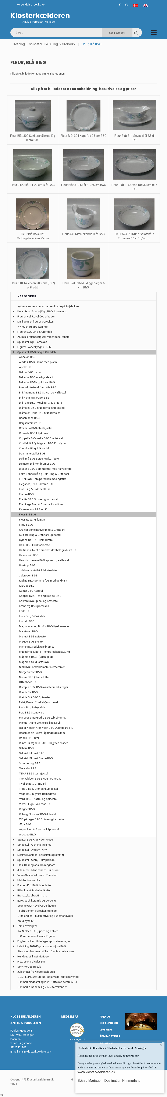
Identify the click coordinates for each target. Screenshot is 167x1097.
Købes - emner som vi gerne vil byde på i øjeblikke (48, 306)
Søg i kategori (117, 32)
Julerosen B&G (28, 575)
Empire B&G (26, 494)
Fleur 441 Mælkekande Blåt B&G (83, 234)
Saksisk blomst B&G (31, 753)
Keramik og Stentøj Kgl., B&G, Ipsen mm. (42, 311)
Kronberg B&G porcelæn (34, 606)
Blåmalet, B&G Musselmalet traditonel (42, 407)
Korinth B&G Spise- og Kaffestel (38, 601)
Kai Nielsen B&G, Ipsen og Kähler (38, 931)
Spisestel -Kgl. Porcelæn (32, 342)
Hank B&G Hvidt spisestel (34, 545)
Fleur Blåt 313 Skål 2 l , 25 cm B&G (83, 185)
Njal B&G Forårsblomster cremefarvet (42, 667)
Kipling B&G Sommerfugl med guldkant (43, 580)
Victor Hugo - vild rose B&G (35, 804)
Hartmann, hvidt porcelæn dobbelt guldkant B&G (48, 550)
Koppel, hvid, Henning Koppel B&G (40, 595)
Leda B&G (25, 611)
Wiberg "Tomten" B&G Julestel (37, 814)
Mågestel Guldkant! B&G (34, 661)
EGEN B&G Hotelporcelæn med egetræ (42, 479)
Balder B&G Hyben (30, 372)
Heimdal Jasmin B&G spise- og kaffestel (44, 560)
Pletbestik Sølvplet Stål (31, 961)
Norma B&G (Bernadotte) (34, 677)
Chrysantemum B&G (31, 423)
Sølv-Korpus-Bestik (29, 966)
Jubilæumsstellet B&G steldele (38, 570)
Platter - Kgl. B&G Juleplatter (34, 885)
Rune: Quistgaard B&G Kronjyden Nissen (43, 743)
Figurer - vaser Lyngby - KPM (34, 347)
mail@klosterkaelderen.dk (35, 1051)
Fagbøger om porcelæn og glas (37, 910)
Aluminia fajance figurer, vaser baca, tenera (43, 336)
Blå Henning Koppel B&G (34, 397)
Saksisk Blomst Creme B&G (36, 758)
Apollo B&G (26, 367)
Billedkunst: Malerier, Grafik (33, 890)
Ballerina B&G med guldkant (36, 377)
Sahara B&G (26, 748)
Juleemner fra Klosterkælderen (36, 971)
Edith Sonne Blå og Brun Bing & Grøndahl (44, 473)
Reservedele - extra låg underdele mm (42, 732)
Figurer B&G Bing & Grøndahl (35, 331)
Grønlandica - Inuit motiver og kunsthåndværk (45, 915)
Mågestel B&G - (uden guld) (36, 656)
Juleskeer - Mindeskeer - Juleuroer (38, 870)
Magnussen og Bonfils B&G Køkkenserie (44, 626)
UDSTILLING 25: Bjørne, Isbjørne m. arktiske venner (48, 976)
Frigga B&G (26, 524)
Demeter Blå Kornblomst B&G (37, 463)
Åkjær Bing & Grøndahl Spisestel (39, 829)
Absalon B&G (27, 357)
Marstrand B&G (28, 631)
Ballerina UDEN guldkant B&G (37, 382)
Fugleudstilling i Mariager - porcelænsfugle (43, 941)
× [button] (161, 1045)
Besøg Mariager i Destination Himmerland (109, 1080)
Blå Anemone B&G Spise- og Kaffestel (42, 392)
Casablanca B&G (29, 418)
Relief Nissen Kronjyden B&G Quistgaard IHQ (46, 727)
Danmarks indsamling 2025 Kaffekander (42, 987)
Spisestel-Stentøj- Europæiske (35, 860)
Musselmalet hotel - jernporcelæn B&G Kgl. (45, 651)
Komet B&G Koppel (31, 590)
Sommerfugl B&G (29, 763)
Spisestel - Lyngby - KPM (32, 849)
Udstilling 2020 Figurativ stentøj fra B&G (41, 946)
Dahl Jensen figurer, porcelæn (35, 321)
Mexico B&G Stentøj (31, 641)
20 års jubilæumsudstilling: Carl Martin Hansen (46, 951)
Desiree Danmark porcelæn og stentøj (40, 854)
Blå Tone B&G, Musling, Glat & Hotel (41, 402)
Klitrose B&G (27, 585)
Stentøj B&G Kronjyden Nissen (35, 839)
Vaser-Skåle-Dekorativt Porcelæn (37, 875)
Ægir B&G (25, 824)
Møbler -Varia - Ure (28, 880)
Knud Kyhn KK (26, 920)
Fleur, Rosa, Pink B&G (32, 519)
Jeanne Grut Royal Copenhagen (37, 905)
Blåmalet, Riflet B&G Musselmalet (39, 412)
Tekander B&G (27, 768)
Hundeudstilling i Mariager (33, 956)
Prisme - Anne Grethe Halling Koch (40, 722)
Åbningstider (109, 1036)
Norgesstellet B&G (30, 672)
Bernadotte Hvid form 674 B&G (38, 387)
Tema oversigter (27, 926)
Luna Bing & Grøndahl (32, 616)
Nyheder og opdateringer (33, 326)
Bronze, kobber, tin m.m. (32, 895)
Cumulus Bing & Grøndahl (34, 448)
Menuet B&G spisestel (32, 636)
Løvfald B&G (27, 621)
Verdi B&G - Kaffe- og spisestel (38, 799)
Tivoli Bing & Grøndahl (32, 783)
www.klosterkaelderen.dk (96, 1072)
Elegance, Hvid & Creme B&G (36, 484)
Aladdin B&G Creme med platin (38, 362)
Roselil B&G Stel (29, 738)
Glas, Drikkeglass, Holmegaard (36, 865)
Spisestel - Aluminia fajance (34, 844)
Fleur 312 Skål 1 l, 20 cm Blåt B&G (33, 185)
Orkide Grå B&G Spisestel (34, 697)
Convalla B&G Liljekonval (34, 433)
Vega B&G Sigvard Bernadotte (37, 793)
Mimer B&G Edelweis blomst (36, 646)
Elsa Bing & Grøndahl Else (34, 489)
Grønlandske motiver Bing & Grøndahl (42, 529)
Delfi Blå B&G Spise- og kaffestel (39, 458)
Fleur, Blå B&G (27, 514)
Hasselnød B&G (29, 555)
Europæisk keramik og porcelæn (37, 900)
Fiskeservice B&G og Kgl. (34, 509)
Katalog (19, 44)
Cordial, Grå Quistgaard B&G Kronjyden (43, 443)
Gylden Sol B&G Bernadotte (36, 540)
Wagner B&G (27, 809)
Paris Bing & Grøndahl (32, 707)
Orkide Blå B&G (28, 692)
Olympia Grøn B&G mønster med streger (43, 687)
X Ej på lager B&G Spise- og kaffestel (41, 819)
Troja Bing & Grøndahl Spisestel (38, 788)
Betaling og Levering (108, 1026)
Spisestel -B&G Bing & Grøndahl (52, 44)
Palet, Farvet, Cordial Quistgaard (38, 702)
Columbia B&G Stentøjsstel (35, 428)
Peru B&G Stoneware (31, 712)
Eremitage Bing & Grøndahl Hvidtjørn (41, 504)
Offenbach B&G (28, 682)
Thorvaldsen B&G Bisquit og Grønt (40, 778)
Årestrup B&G (27, 834)
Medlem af (69, 1016)
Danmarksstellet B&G (32, 453)
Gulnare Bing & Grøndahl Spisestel (40, 534)
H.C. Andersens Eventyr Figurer (36, 936)
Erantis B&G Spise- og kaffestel (38, 499)
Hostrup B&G (27, 565)
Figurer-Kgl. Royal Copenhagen (36, 316)
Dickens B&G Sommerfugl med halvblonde (45, 468)
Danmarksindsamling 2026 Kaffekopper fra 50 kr (47, 981)
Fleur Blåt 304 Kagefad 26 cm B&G (83, 135)
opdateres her (130, 1055)
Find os (105, 1016)
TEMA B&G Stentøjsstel (33, 773)
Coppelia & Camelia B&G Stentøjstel (41, 438)
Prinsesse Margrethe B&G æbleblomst (42, 717)
